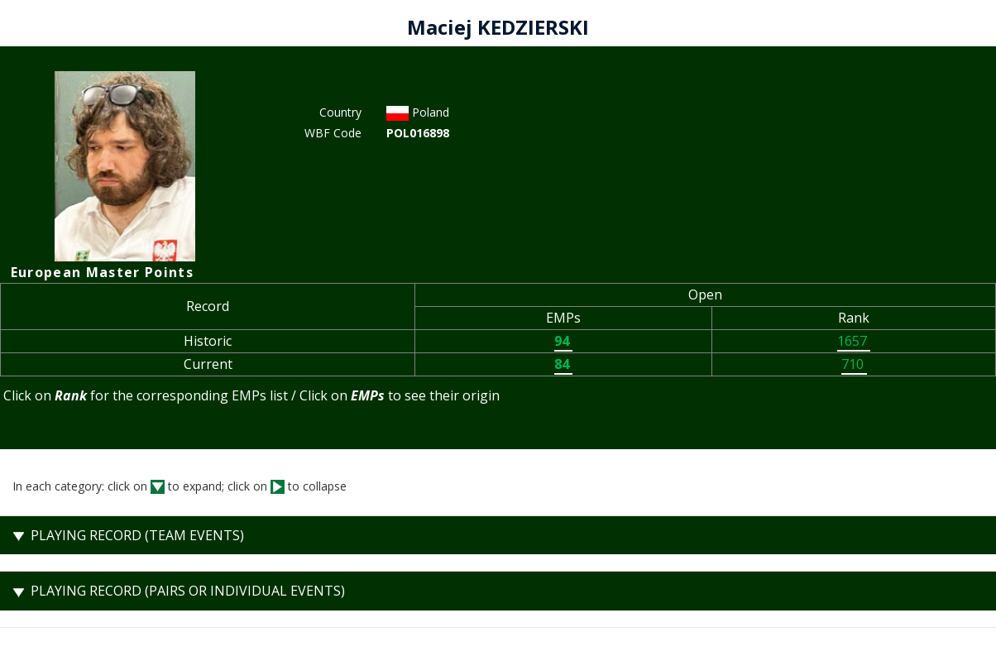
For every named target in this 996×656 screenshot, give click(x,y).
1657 (853, 341)
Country (340, 112)
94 (563, 341)
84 (563, 364)
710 (854, 364)
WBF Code (333, 133)
